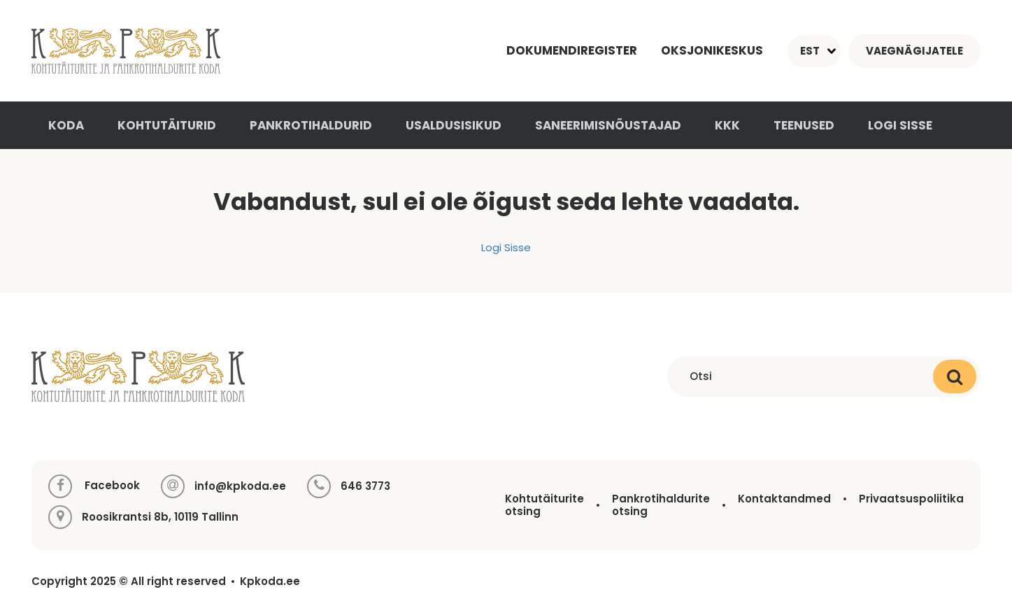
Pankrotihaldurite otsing (661, 505)
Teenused (804, 125)
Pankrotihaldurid (311, 125)
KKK (727, 125)
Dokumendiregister (571, 50)
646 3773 (365, 486)
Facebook (94, 486)
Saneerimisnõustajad (608, 125)
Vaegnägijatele (914, 50)
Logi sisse (900, 125)
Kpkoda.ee (270, 581)
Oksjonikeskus (712, 50)
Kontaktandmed (784, 498)
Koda (66, 125)
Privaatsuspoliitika (911, 498)
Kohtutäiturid (166, 125)
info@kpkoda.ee (240, 486)
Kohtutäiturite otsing (544, 505)
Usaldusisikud (453, 125)
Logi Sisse (506, 247)
